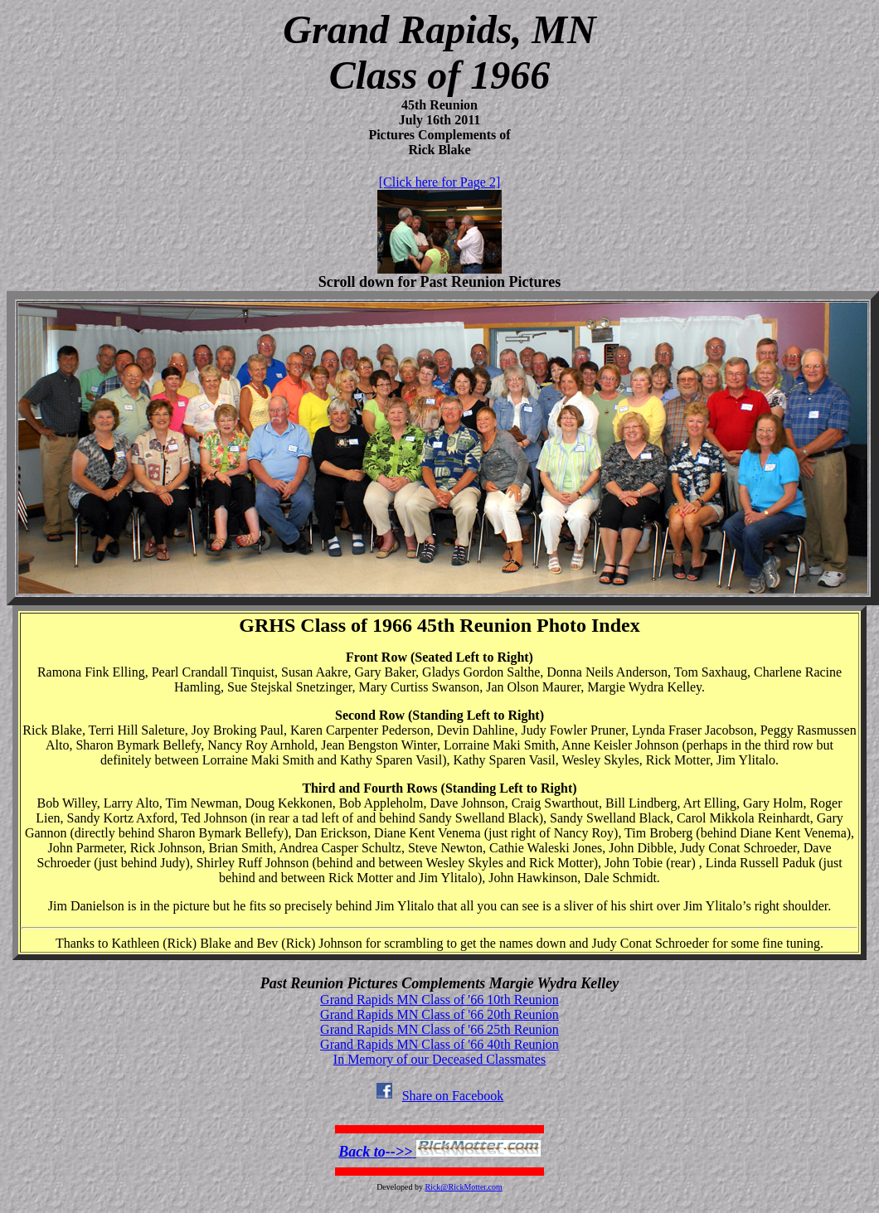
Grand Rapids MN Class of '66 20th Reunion (439, 1014)
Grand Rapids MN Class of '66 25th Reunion (439, 1029)
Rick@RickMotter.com (463, 1186)
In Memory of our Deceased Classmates (439, 1059)
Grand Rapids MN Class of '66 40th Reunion (439, 1044)
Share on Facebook (440, 1096)
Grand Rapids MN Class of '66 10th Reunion (439, 999)
